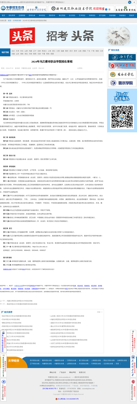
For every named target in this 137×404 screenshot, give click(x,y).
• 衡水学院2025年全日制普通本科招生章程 (16, 316)
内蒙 (30, 51)
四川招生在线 (35, 360)
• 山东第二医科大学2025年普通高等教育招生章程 (67, 316)
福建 (62, 51)
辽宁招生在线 (35, 363)
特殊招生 (92, 15)
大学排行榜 (17, 20)
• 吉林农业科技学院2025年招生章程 (62, 333)
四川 (71, 51)
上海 (49, 51)
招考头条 (32, 15)
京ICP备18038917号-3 (50, 388)
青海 (47, 54)
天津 (17, 51)
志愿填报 (22, 15)
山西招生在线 (71, 363)
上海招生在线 (96, 360)
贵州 (75, 51)
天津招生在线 (96, 363)
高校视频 (112, 15)
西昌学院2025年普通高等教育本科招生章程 (22, 304)
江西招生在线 (71, 360)
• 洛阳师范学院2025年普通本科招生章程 (15, 333)
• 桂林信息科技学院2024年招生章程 (62, 347)
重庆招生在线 (47, 360)
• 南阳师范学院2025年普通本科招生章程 (64, 330)
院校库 (131, 15)
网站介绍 (53, 372)
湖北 (26, 54)
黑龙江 (44, 51)
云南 (79, 51)
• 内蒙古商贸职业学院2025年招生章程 (63, 319)
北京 (13, 51)
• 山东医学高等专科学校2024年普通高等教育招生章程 (68, 340)
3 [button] (109, 9)
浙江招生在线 (83, 360)
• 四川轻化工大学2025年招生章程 (13, 336)
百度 (117, 363)
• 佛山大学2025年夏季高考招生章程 (62, 326)
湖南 (21, 54)
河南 (30, 54)
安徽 (13, 54)
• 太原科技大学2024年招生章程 (12, 347)
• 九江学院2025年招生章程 (10, 340)
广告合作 (62, 372)
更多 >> (100, 312)
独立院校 (62, 15)
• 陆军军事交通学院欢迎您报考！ (13, 350)
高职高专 (52, 15)
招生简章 (12, 15)
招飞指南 (102, 15)
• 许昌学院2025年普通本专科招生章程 (63, 336)
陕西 (34, 54)
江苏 (101, 51)
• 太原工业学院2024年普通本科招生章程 (64, 343)
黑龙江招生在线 (109, 360)
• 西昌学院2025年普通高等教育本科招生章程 (17, 326)
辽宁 (34, 51)
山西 (26, 51)
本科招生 (42, 15)
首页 (3, 15)
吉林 (39, 51)
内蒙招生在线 (47, 363)
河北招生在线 (83, 363)
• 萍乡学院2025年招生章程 (10, 319)
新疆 (52, 54)
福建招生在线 (59, 360)
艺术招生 (82, 15)
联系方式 (82, 372)
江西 (58, 51)
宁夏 (43, 54)
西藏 (84, 51)
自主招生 (72, 15)
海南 (97, 51)
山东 (17, 54)
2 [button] (106, 9)
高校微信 (122, 15)
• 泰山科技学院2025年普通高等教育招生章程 (17, 330)
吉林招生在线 (122, 360)
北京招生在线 (108, 363)
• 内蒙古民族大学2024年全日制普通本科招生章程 (18, 343)
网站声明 (72, 372)
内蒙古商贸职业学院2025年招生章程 (19, 301)
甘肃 (39, 54)
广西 (92, 51)
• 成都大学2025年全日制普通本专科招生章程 (65, 323)
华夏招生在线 (26, 68)
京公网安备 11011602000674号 (68, 399)
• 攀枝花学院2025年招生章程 (11, 323)
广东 (88, 51)
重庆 (66, 51)
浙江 (53, 51)
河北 (21, 51)
